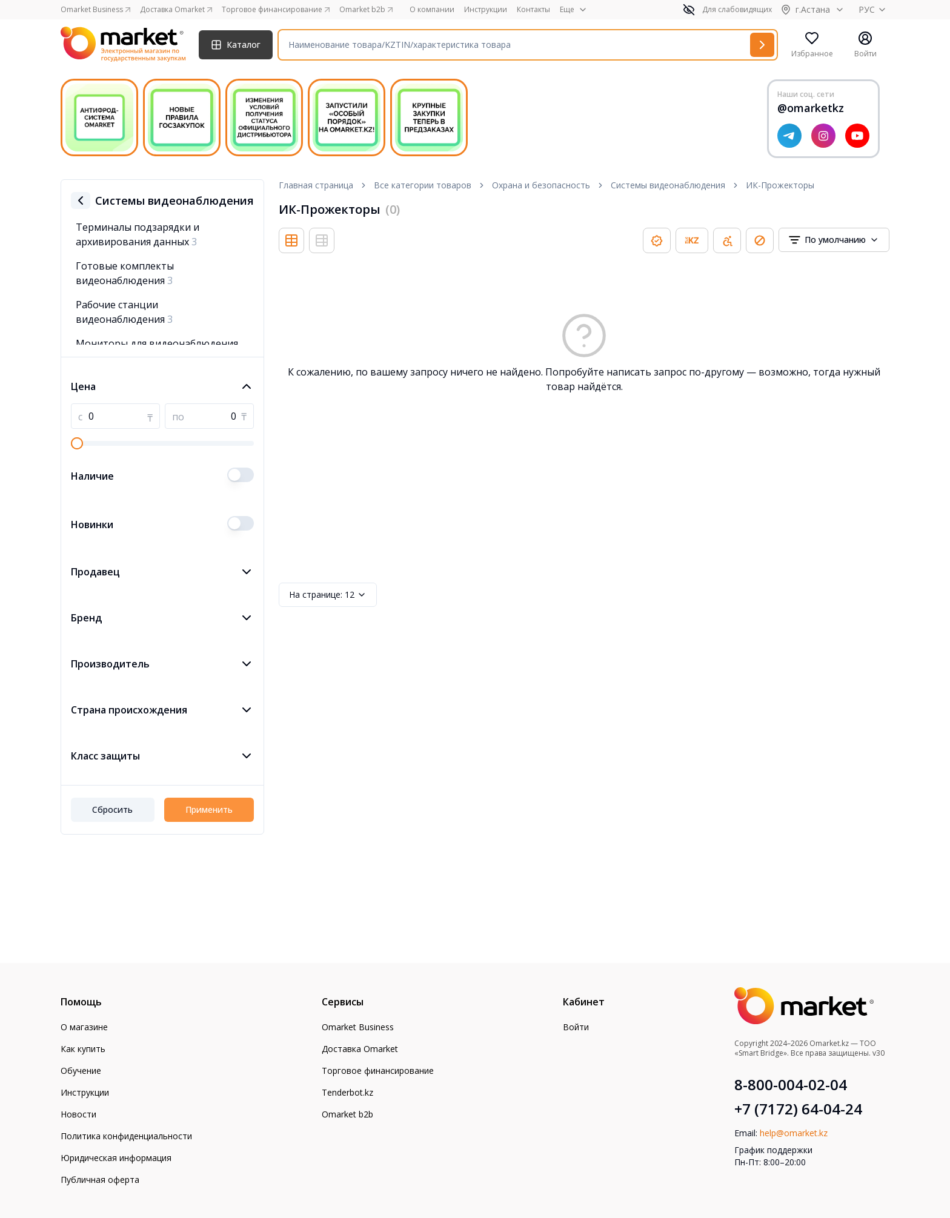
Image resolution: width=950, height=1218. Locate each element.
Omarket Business (358, 1027)
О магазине (84, 1027)
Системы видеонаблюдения (668, 185)
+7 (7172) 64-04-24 (798, 1109)
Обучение (81, 1070)
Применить (209, 809)
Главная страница (316, 185)
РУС (874, 9)
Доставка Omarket (360, 1048)
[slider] (77, 443)
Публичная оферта (100, 1179)
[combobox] (834, 240)
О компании (432, 10)
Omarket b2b (347, 1114)
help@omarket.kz (794, 1133)
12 (328, 595)
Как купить (83, 1048)
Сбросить (112, 809)
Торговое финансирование (378, 1070)
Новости (78, 1114)
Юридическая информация (116, 1157)
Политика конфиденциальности (126, 1136)
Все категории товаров (422, 185)
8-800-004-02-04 (790, 1084)
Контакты (533, 10)
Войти (576, 1027)
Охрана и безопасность (541, 185)
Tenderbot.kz (347, 1092)
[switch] (240, 475)
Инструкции (485, 10)
